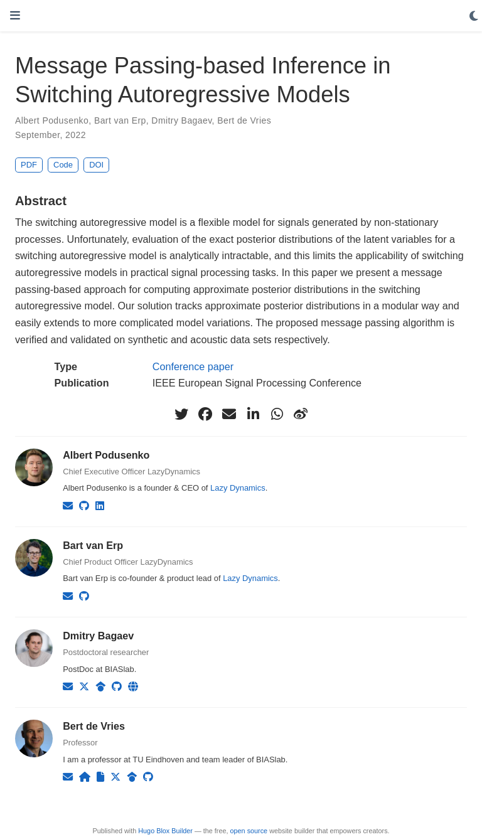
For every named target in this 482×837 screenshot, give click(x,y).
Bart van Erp (120, 120)
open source (249, 830)
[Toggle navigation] (15, 16)
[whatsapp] (276, 414)
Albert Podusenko (51, 120)
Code (63, 164)
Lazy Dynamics (237, 488)
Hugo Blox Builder (165, 830)
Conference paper (193, 366)
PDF (29, 164)
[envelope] (229, 414)
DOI (96, 164)
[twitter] (181, 414)
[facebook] (205, 414)
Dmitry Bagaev (181, 120)
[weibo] (300, 414)
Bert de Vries (244, 120)
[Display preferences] (473, 16)
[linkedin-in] (253, 414)
